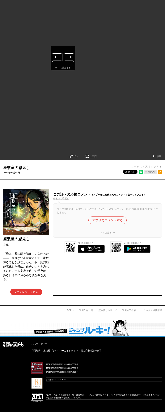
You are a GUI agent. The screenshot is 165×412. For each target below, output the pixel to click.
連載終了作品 (129, 310)
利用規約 (35, 350)
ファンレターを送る (26, 291)
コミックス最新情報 (151, 310)
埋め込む (152, 172)
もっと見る (106, 232)
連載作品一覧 (86, 310)
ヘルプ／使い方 (39, 344)
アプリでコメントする (107, 220)
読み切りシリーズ (108, 310)
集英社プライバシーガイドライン (60, 350)
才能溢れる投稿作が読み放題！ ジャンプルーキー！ (82, 328)
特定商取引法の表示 (91, 350)
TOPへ (70, 310)
